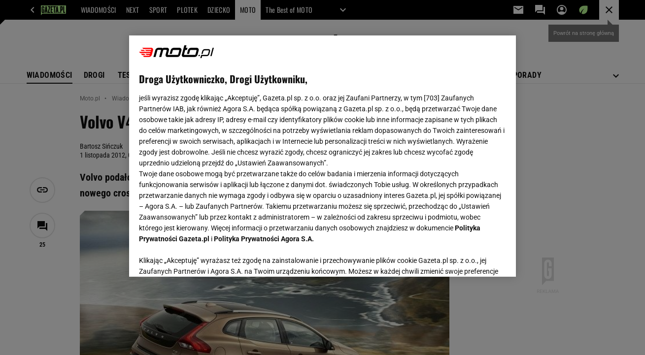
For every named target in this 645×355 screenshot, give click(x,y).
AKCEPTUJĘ (472, 257)
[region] (322, 156)
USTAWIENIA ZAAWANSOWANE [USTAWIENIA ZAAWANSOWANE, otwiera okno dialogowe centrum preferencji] (203, 257)
